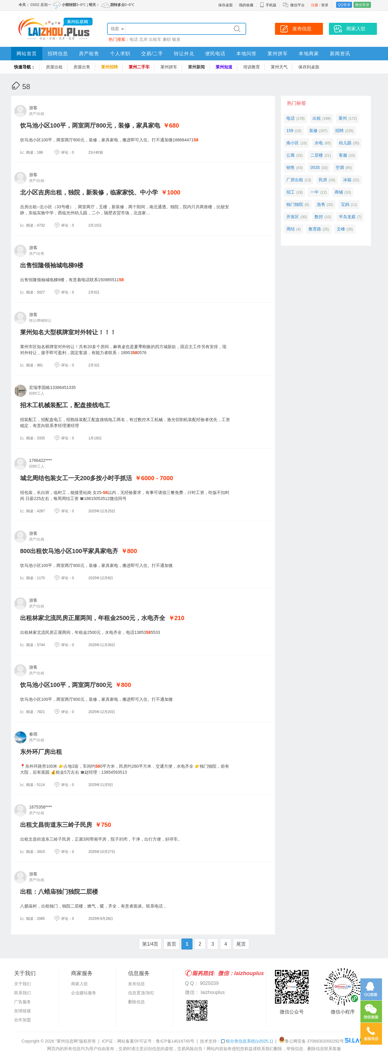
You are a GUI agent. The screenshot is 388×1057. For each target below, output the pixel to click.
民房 (323, 179)
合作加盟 (22, 1019)
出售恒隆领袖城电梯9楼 (51, 265)
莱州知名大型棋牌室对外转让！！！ (68, 332)
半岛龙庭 (347, 216)
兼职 (167, 39)
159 (289, 130)
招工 (290, 192)
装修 (313, 130)
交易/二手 (152, 53)
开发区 (292, 216)
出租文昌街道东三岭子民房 (56, 824)
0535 (315, 167)
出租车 (155, 39)
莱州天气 (279, 67)
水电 (319, 142)
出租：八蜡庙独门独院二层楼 (59, 891)
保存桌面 (225, 5)
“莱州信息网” (67, 1041)
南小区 (292, 142)
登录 (324, 5)
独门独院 (294, 204)
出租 (316, 118)
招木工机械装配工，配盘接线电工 (65, 405)
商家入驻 (79, 983)
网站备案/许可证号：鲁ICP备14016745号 (156, 1041)
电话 (134, 39)
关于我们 (22, 983)
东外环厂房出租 (41, 751)
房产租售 (89, 53)
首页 (171, 944)
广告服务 (22, 1001)
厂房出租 (294, 179)
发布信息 (136, 983)
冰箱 (347, 179)
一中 (314, 192)
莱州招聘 (109, 67)
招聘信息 (58, 53)
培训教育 (251, 67)
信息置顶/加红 (141, 992)
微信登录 (362, 5)
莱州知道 (224, 67)
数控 (319, 216)
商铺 (339, 192)
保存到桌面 (308, 67)
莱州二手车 (139, 67)
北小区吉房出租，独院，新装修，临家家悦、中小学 (89, 192)
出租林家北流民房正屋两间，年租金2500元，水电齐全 (93, 618)
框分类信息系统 (247, 1041)
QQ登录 (344, 5)
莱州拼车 (277, 53)
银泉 (176, 39)
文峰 (341, 229)
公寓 (290, 155)
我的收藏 (246, 5)
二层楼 (316, 155)
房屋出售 (81, 67)
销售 (290, 167)
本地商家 (309, 53)
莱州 (343, 118)
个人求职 (120, 53)
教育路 (315, 229)
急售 (321, 204)
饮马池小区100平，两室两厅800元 (66, 685)
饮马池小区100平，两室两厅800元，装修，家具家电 (90, 125)
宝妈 (345, 204)
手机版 (268, 5)
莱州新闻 (196, 67)
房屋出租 (54, 67)
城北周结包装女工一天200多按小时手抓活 (76, 478)
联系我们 (22, 992)
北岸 (143, 39)
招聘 (339, 130)
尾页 (241, 944)
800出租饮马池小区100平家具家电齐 (69, 551)
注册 (314, 5)
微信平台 (297, 5)
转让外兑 (184, 53)
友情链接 (22, 1010)
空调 (340, 167)
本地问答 (246, 53)
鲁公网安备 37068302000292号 (311, 1041)
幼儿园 (345, 142)
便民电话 (215, 53)
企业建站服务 (83, 992)
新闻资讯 (340, 53)
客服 (343, 155)
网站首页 (26, 53)
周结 (290, 229)
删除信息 (136, 1001)
